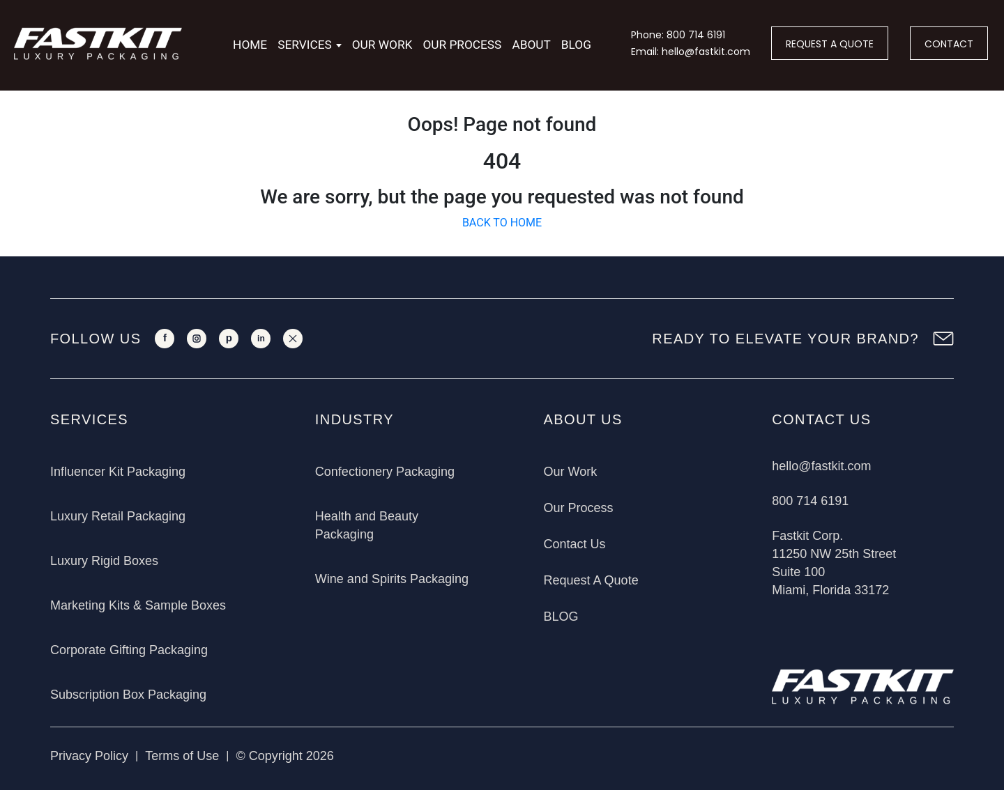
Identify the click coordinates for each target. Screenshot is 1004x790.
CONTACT (949, 44)
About (531, 45)
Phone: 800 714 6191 (678, 35)
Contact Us (575, 544)
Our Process (462, 45)
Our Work (382, 45)
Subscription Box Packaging (128, 695)
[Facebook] (164, 338)
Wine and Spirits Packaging (392, 579)
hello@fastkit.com (821, 466)
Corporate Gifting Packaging (129, 650)
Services (304, 45)
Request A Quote (591, 580)
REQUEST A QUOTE (830, 44)
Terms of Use (182, 756)
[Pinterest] (228, 338)
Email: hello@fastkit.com (690, 52)
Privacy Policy (89, 756)
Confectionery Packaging (385, 472)
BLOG (561, 617)
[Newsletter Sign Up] (943, 338)
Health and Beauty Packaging (366, 525)
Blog (576, 45)
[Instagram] (196, 338)
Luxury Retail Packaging (117, 516)
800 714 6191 (810, 501)
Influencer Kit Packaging (117, 472)
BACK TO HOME (502, 222)
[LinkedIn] (261, 338)
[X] (293, 338)
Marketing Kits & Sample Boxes (138, 605)
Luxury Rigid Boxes (104, 561)
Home (250, 45)
